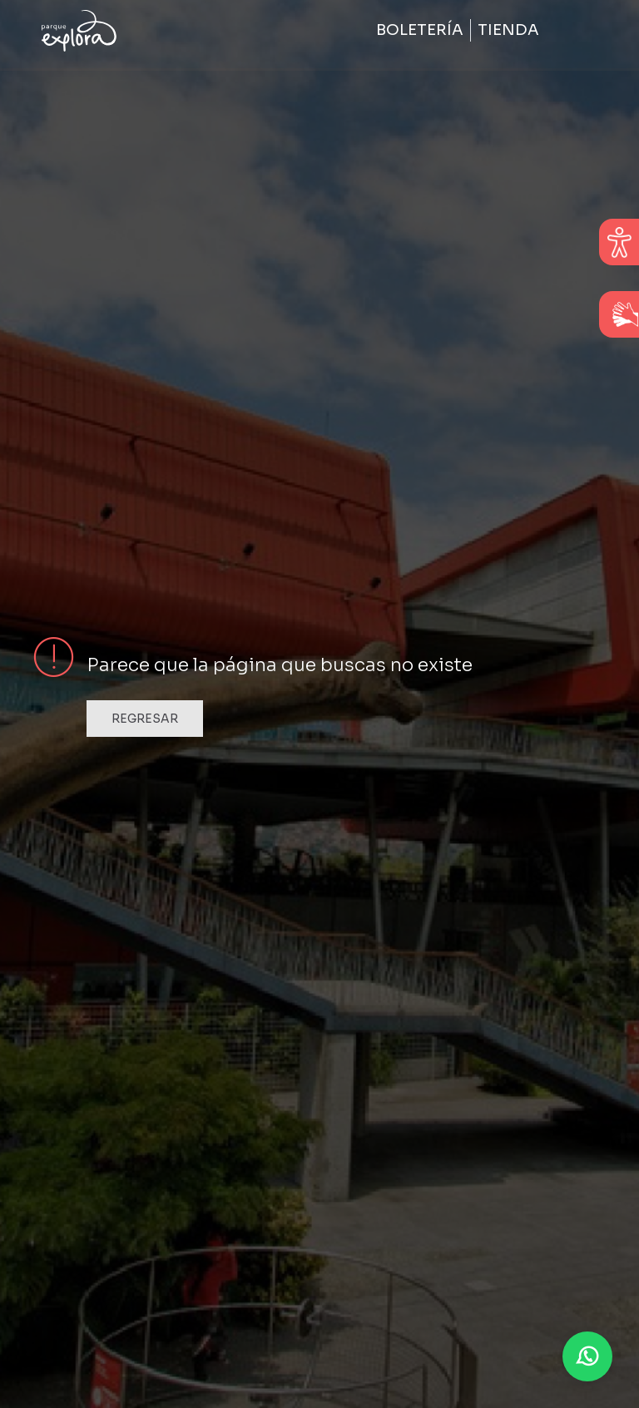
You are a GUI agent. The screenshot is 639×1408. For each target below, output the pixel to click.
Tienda (508, 30)
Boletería (419, 30)
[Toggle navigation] (574, 31)
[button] (587, 1356)
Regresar (144, 718)
